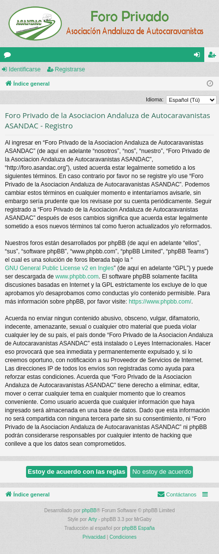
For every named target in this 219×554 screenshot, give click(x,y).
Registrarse (70, 69)
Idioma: (155, 99)
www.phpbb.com (77, 276)
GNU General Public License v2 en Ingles (59, 268)
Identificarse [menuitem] (199, 56)
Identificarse (25, 69)
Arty (92, 519)
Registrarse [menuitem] (214, 56)
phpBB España (138, 528)
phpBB (89, 510)
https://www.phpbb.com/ (160, 301)
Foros (9, 56)
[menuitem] (176, 494)
